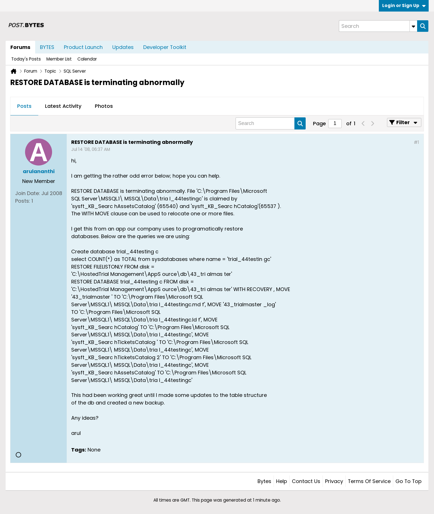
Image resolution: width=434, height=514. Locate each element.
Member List (59, 59)
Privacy (334, 481)
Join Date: (27, 193)
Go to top (408, 481)
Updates (123, 47)
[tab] (24, 106)
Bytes (264, 481)
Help (281, 481)
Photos (104, 105)
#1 (416, 142)
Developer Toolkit (164, 47)
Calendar (87, 59)
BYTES (47, 47)
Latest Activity (63, 105)
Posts (24, 105)
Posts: (22, 200)
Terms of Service (369, 481)
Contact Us (306, 481)
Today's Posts (26, 59)
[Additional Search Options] (413, 26)
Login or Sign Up (404, 5)
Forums (20, 47)
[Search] (378, 26)
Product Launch (83, 47)
